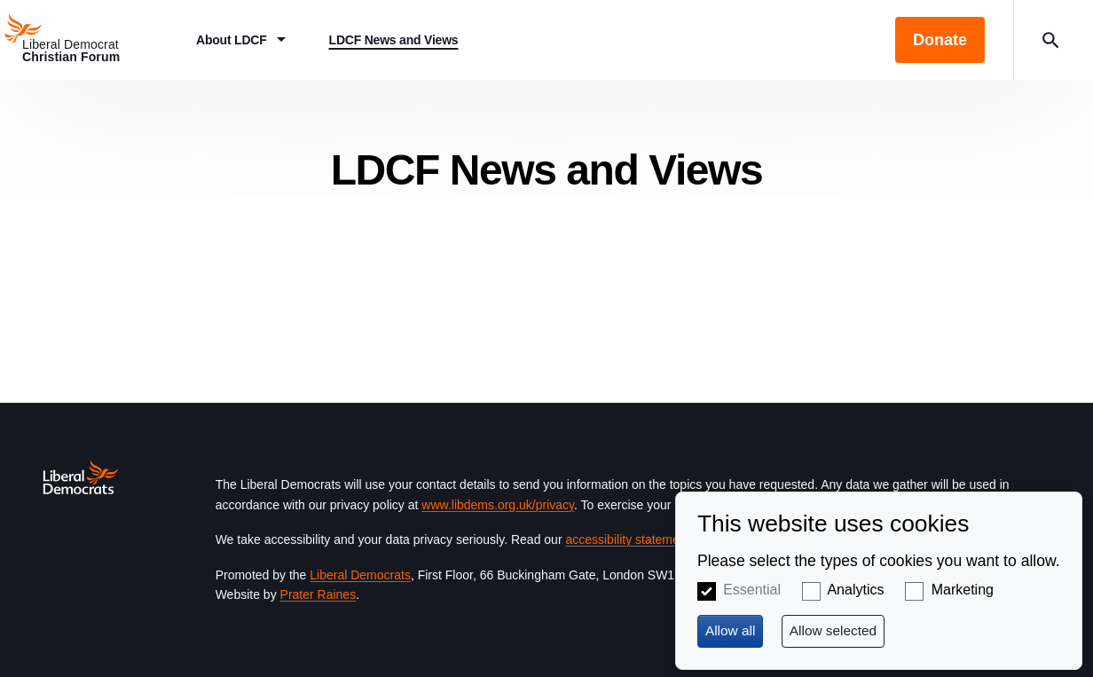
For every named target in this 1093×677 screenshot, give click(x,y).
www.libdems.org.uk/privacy (497, 505)
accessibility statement (627, 539)
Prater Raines (318, 594)
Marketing (963, 589)
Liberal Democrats (360, 575)
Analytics (855, 589)
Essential (752, 589)
